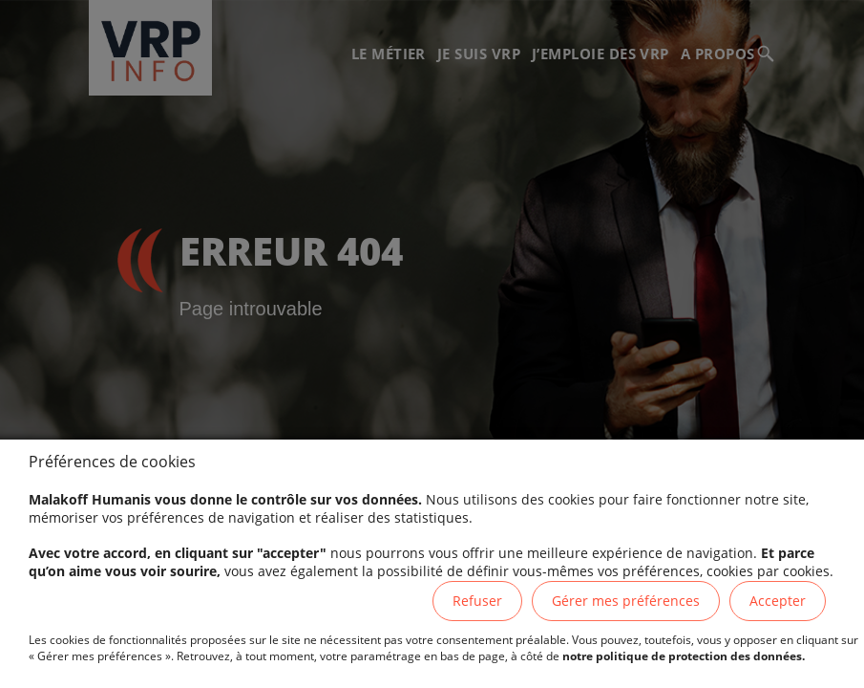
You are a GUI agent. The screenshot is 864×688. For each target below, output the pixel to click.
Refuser (477, 600)
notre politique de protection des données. (683, 656)
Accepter (777, 600)
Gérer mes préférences (626, 600)
